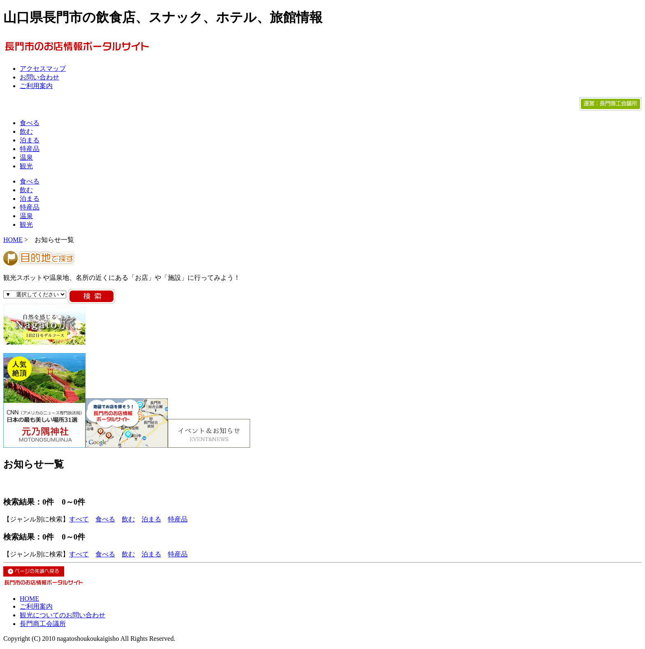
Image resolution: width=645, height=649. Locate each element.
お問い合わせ (39, 77)
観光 (26, 166)
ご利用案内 (36, 85)
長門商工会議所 (43, 623)
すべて (79, 519)
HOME (13, 239)
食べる (29, 122)
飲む (26, 131)
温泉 (26, 157)
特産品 (29, 148)
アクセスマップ (43, 68)
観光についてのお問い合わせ (62, 615)
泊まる (29, 140)
